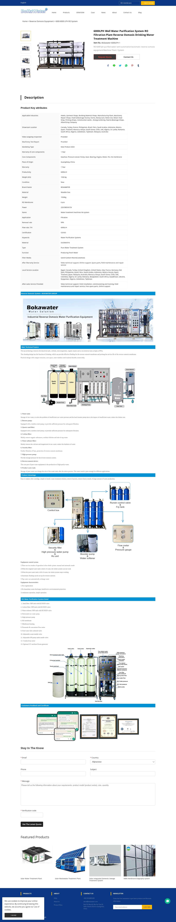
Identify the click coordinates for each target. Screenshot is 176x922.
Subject (93, 769)
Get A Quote (148, 3)
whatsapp (126, 65)
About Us (57, 902)
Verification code (28, 810)
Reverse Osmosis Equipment (41, 21)
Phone (23, 769)
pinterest (132, 65)
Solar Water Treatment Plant (31, 879)
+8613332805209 (89, 898)
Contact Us (127, 12)
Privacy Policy (58, 905)
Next (26, 81)
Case (93, 12)
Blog (140, 12)
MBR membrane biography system (137, 879)
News (103, 12)
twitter (120, 65)
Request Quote (105, 57)
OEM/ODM (80, 12)
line (114, 65)
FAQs (55, 898)
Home (54, 12)
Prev (26, 28)
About (114, 12)
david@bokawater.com (91, 902)
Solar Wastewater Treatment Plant (68, 879)
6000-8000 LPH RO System (67, 21)
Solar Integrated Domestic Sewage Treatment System (102, 880)
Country (94, 757)
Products (66, 12)
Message (25, 781)
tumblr (138, 65)
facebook (108, 65)
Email (24, 757)
